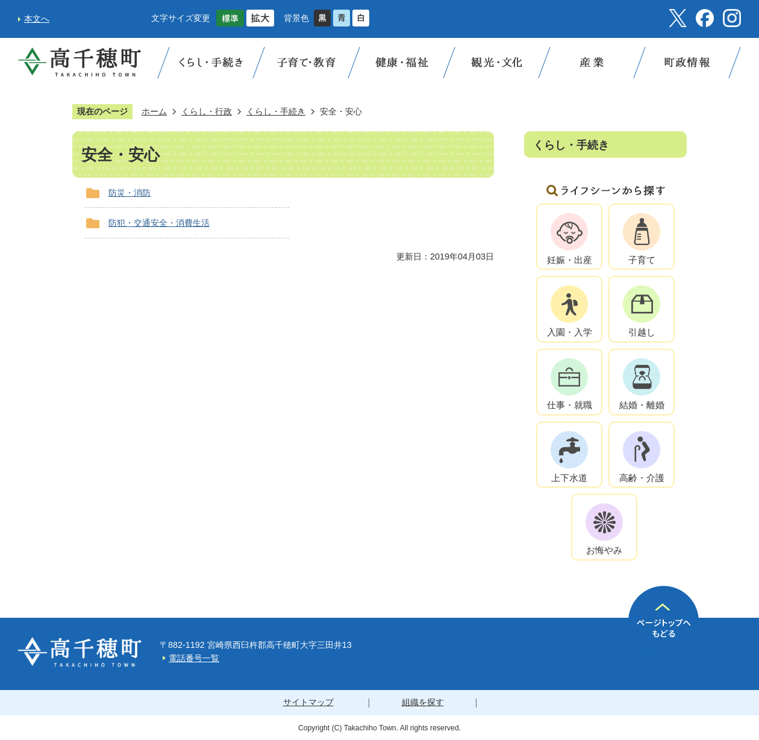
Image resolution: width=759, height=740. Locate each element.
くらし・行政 (206, 111)
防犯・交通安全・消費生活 (159, 223)
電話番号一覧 (194, 658)
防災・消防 (129, 192)
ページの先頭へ (663, 621)
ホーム (154, 111)
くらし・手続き (275, 111)
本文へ (36, 18)
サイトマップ (308, 702)
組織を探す (423, 702)
